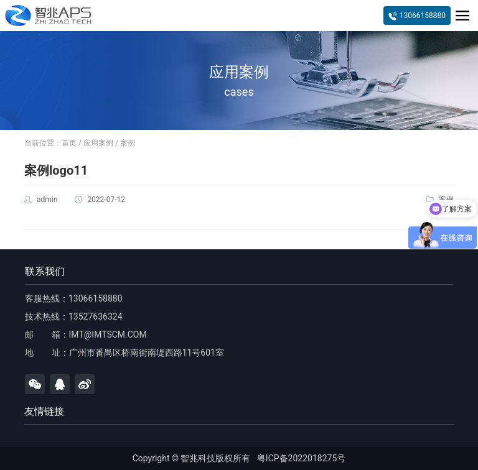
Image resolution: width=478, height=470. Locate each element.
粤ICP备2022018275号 (301, 458)
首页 (69, 143)
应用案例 (98, 143)
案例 (127, 143)
